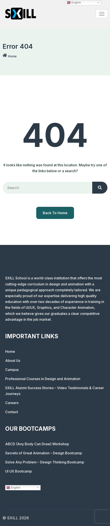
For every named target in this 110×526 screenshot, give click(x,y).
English (13, 487)
